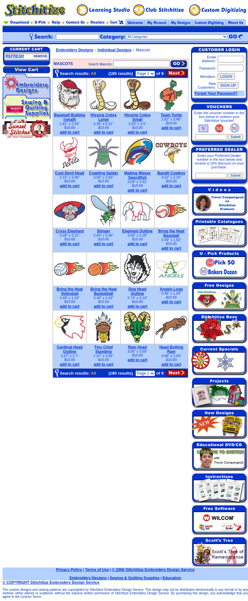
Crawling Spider (103, 173)
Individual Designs (114, 50)
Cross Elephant (70, 231)
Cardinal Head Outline (70, 349)
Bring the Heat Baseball (171, 233)
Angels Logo (171, 289)
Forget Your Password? (216, 93)
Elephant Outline (137, 231)
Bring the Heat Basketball (103, 291)
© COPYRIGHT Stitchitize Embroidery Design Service (51, 582)
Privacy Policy (69, 570)
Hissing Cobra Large (103, 117)
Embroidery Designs (74, 50)
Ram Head (137, 347)
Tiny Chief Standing (103, 349)
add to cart (69, 132)
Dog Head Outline (137, 291)
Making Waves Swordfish (137, 175)
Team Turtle (171, 115)
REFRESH (15, 56)
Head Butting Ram (171, 349)
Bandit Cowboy (171, 173)
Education (172, 578)
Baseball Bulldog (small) (69, 117)
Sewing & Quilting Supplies (134, 578)
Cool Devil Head (69, 173)
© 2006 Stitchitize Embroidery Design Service (153, 570)
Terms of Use (97, 570)
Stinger (103, 231)
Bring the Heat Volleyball (70, 291)
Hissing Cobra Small (137, 117)
